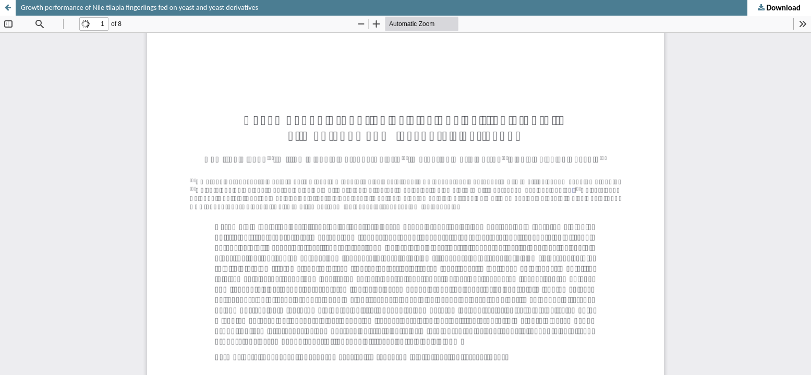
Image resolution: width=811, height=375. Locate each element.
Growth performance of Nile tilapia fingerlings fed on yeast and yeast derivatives (139, 7)
